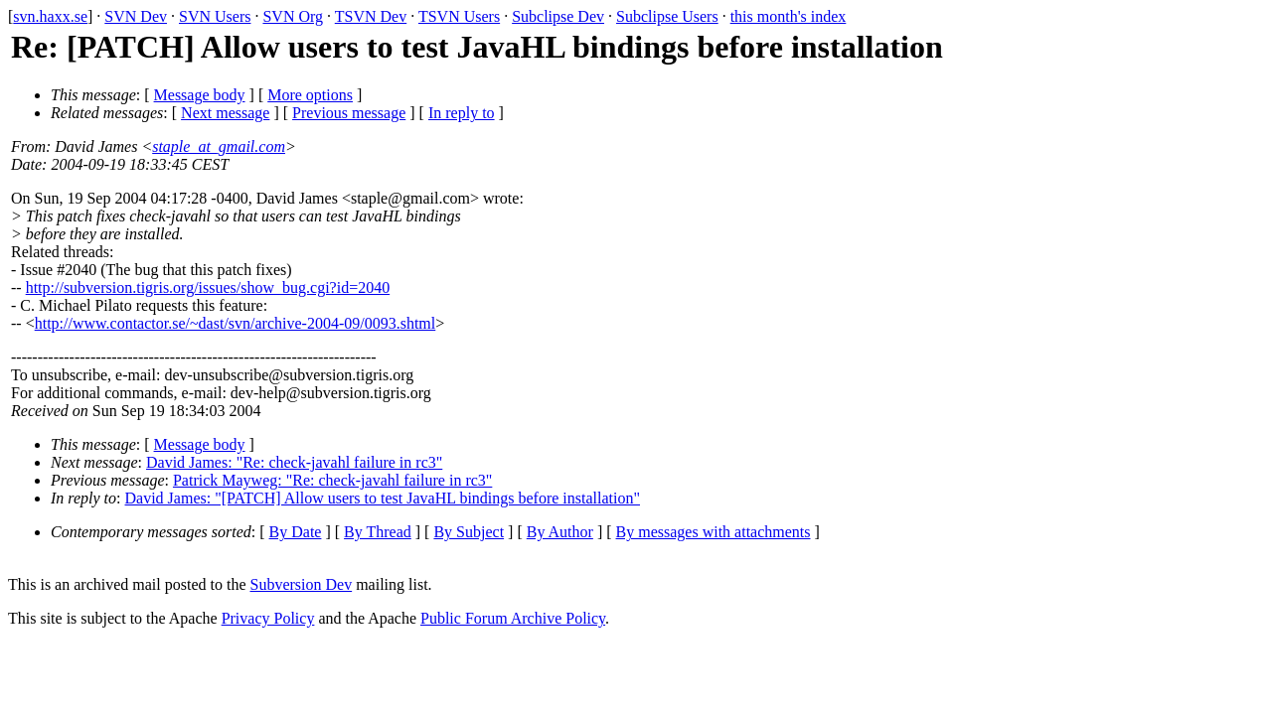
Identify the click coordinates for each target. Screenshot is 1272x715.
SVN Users (214, 16)
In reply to (461, 112)
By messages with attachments (713, 531)
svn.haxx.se (50, 16)
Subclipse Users (667, 16)
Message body (199, 94)
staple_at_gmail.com (218, 146)
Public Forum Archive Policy (512, 618)
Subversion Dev (301, 584)
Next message (225, 112)
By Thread (377, 531)
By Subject (468, 531)
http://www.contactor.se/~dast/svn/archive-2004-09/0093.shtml (235, 323)
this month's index (788, 16)
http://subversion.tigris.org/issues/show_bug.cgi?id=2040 (208, 287)
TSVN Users (459, 16)
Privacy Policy (268, 618)
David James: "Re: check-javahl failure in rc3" (294, 462)
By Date (295, 531)
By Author (560, 531)
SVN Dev (135, 16)
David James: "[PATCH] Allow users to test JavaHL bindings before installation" (382, 498)
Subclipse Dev (558, 16)
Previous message (348, 112)
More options (310, 94)
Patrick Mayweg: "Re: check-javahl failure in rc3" (332, 480)
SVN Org (292, 16)
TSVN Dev (370, 16)
